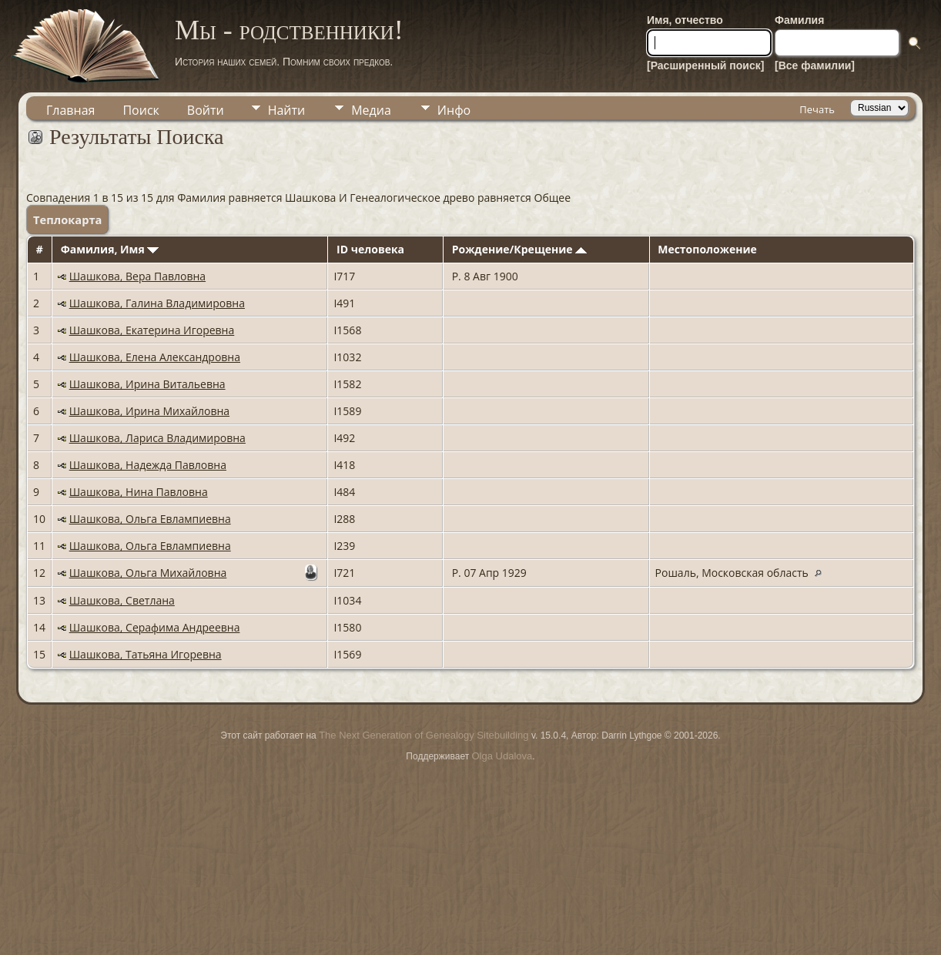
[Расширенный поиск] (705, 65)
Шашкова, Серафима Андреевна (154, 627)
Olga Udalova (502, 756)
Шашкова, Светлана (122, 600)
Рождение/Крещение (520, 249)
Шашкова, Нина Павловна (138, 491)
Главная (70, 110)
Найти (287, 110)
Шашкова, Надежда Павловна (147, 464)
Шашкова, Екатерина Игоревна (152, 330)
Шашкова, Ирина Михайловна (149, 411)
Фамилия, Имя (110, 249)
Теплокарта (67, 219)
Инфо (453, 110)
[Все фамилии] (815, 65)
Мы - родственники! (289, 30)
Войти (205, 110)
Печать (817, 109)
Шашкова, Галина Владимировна (157, 303)
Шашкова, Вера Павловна (137, 276)
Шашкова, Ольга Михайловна (148, 572)
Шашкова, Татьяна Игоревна (145, 654)
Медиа (371, 110)
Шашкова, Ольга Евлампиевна (150, 518)
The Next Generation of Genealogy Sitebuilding (423, 735)
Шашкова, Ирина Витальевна (147, 384)
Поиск (140, 110)
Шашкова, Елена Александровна (154, 357)
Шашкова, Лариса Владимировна (157, 438)
